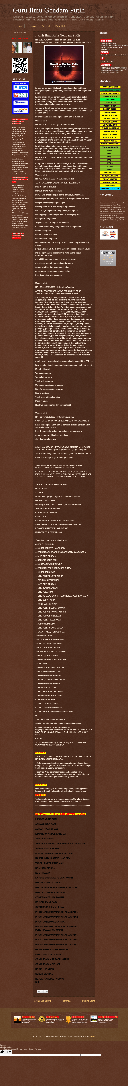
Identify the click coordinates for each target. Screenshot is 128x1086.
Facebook (46, 26)
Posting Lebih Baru (42, 1001)
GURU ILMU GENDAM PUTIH (108, 257)
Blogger (92, 1036)
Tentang (18, 26)
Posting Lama (88, 1001)
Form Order (61, 26)
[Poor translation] (8, 1052)
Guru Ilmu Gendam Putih (49, 10)
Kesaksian (32, 26)
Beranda (66, 1001)
